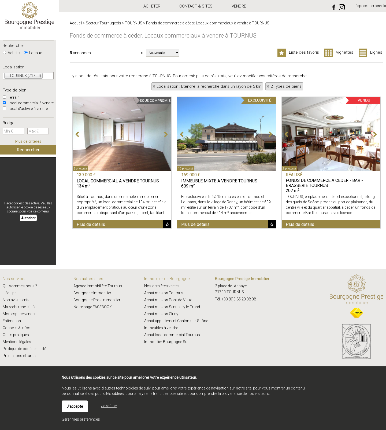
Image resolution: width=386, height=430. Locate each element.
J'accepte (74, 406)
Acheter (12, 53)
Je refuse (109, 406)
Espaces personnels (370, 6)
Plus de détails (91, 224)
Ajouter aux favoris (167, 224)
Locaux (33, 53)
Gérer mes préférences (81, 419)
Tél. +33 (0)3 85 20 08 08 (235, 299)
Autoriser (28, 218)
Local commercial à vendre (28, 103)
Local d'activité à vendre (25, 108)
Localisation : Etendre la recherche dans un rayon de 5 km (209, 86)
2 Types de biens (286, 86)
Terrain (11, 97)
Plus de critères (28, 141)
